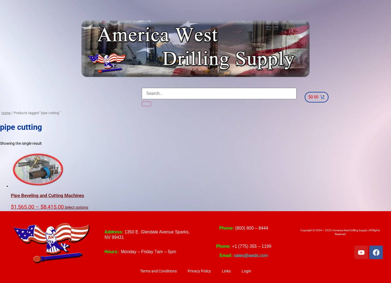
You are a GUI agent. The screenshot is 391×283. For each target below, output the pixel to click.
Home (6, 113)
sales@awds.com (251, 255)
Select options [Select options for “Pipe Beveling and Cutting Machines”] (76, 207)
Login (246, 271)
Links (226, 271)
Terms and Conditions (158, 271)
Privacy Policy (199, 271)
